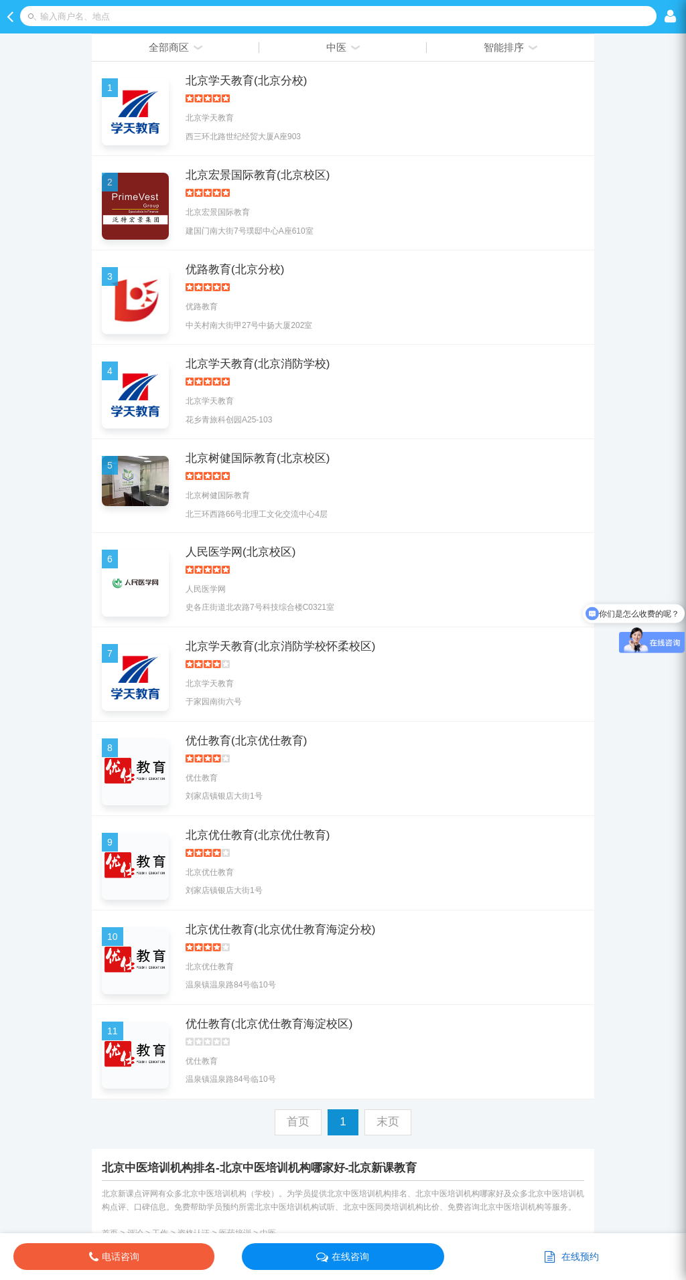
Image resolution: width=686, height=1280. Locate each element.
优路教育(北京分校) (235, 269)
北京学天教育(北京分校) (246, 80)
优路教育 (202, 306)
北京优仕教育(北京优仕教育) (258, 835)
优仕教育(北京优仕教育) (246, 740)
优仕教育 (202, 778)
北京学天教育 (210, 118)
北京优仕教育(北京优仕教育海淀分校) (280, 929)
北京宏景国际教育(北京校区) (258, 175)
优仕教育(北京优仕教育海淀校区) (269, 1024)
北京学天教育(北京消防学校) (258, 363)
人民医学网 (206, 589)
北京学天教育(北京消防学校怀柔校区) (280, 646)
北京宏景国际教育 (218, 212)
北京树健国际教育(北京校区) (258, 458)
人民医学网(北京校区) (240, 552)
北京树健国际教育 (218, 495)
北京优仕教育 (210, 872)
